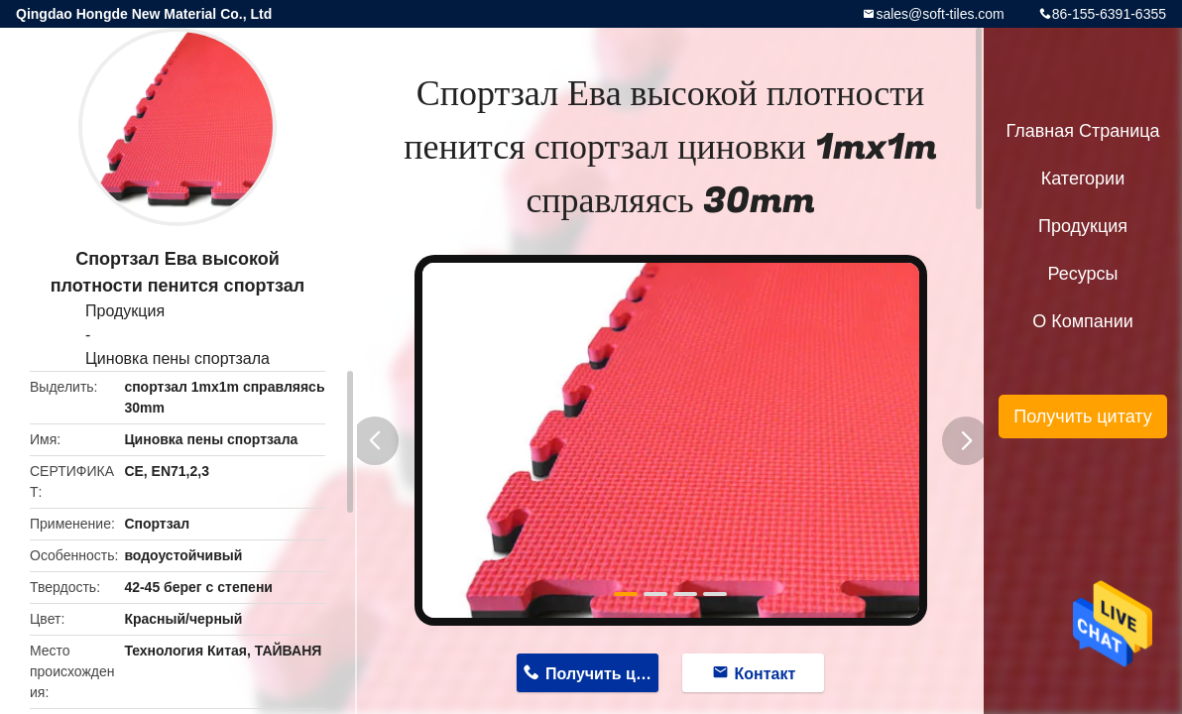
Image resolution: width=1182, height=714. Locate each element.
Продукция (125, 310)
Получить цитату (1082, 416)
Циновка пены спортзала (177, 358)
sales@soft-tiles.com (940, 14)
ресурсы (1083, 274)
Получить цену (601, 673)
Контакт (765, 673)
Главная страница (1082, 131)
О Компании (1082, 321)
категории (1082, 178)
